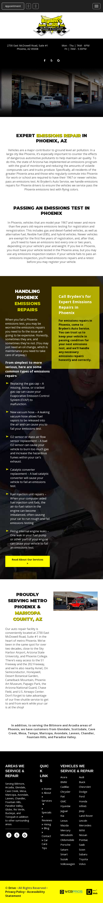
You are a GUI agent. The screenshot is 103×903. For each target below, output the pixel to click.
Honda (83, 801)
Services (47, 800)
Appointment (13, 6)
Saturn (64, 849)
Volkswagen (67, 864)
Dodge (83, 791)
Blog (46, 828)
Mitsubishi (66, 835)
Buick (82, 782)
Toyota (83, 859)
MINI (82, 830)
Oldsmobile (67, 839)
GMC (63, 801)
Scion (82, 849)
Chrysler (65, 791)
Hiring (47, 824)
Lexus (64, 820)
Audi (81, 777)
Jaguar (64, 811)
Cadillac (64, 786)
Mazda (64, 825)
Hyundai (65, 806)
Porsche (65, 844)
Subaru (83, 854)
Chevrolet (85, 786)
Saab (82, 844)
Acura (63, 777)
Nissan (83, 835)
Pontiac (83, 839)
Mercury (65, 830)
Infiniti (82, 806)
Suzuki (64, 859)
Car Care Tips (45, 844)
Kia (62, 815)
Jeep (81, 811)
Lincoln (83, 820)
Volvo (82, 864)
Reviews (47, 820)
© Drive (10, 888)
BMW (63, 782)
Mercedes (85, 825)
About (47, 792)
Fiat (62, 796)
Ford (82, 796)
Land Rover (86, 815)
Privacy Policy (15, 892)
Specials (46, 812)
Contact (46, 836)
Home (47, 788)
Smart (64, 854)
